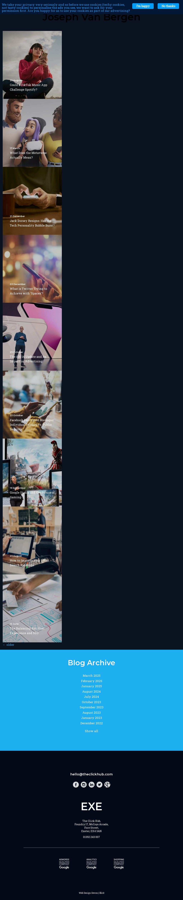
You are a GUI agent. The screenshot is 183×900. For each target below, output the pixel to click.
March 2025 (91, 675)
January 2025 (91, 686)
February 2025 (91, 681)
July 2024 (91, 697)
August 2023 (91, 712)
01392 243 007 (91, 837)
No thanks (168, 6)
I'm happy (143, 6)
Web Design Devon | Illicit (91, 892)
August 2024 (91, 691)
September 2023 (91, 707)
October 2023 (91, 702)
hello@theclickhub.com (91, 774)
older (8, 645)
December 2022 (91, 723)
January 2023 (91, 718)
